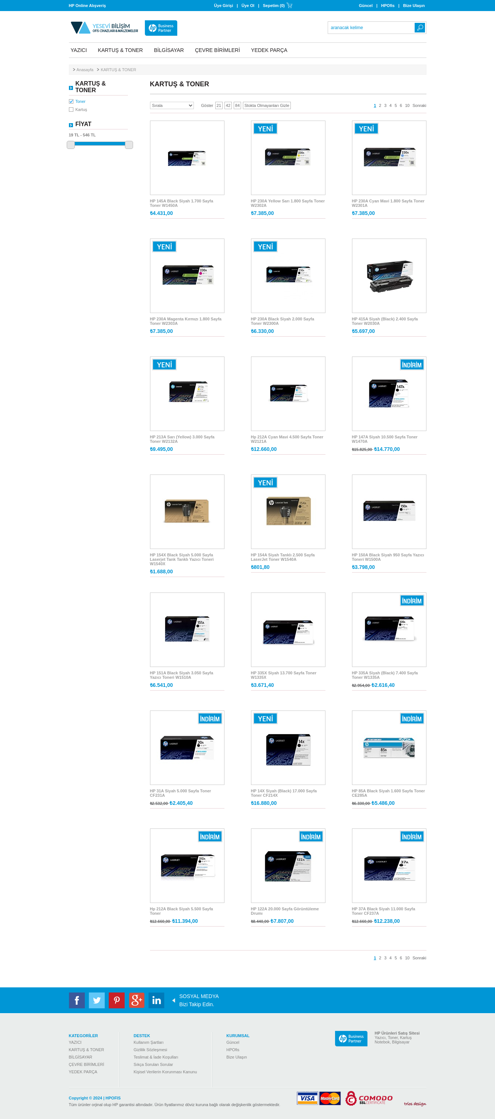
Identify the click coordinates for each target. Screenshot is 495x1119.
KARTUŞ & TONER (120, 50)
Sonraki (419, 105)
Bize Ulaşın (414, 5)
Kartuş (81, 109)
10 (407, 105)
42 (228, 105)
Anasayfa (85, 69)
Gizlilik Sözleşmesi (150, 1049)
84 (237, 105)
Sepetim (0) (274, 5)
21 (219, 105)
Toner (81, 101)
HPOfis (388, 5)
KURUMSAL (238, 1035)
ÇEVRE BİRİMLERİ (217, 50)
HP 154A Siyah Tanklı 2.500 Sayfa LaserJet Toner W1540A (283, 557)
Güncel (366, 5)
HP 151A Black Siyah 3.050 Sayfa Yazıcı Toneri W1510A (181, 675)
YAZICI (79, 50)
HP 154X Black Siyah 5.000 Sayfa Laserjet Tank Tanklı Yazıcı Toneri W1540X (182, 559)
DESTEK (141, 1035)
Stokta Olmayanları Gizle (266, 105)
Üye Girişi (223, 5)
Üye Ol (247, 5)
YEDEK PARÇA (269, 50)
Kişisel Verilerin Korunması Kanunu (165, 1072)
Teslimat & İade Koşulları (155, 1057)
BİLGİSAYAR (169, 50)
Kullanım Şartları (148, 1042)
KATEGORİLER (83, 1035)
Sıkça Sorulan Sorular (153, 1064)
